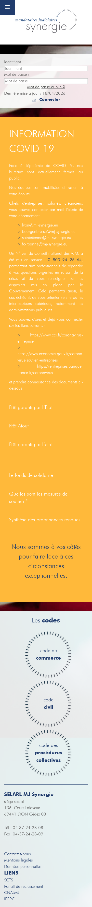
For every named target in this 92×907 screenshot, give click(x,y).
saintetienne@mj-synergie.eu (46, 238)
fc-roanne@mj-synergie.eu (44, 244)
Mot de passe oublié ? (46, 87)
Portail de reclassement (23, 886)
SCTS (8, 880)
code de (48, 654)
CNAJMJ (11, 893)
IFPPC (9, 899)
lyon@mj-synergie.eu (40, 225)
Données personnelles (22, 866)
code (48, 703)
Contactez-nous (17, 854)
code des (48, 753)
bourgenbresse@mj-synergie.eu (49, 231)
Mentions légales (18, 860)
